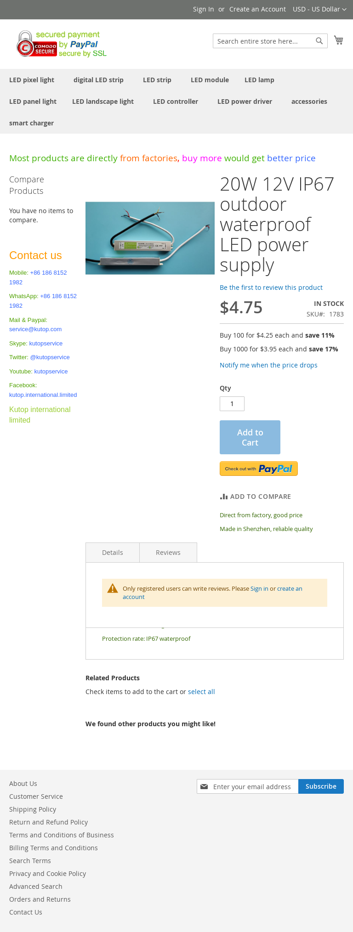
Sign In (203, 9)
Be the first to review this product (271, 287)
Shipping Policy (32, 809)
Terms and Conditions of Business (61, 834)
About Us (23, 783)
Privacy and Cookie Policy (47, 873)
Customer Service (36, 796)
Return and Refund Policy (48, 822)
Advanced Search (36, 886)
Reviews (168, 552)
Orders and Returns (40, 899)
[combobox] (270, 41)
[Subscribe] (321, 786)
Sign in (259, 588)
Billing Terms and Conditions (53, 847)
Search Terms (30, 860)
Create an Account (257, 9)
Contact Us (25, 912)
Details (112, 552)
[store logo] (59, 43)
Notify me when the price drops (269, 365)
